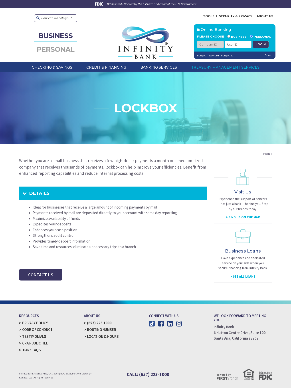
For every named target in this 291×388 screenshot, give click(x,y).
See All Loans (244, 276)
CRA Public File (35, 343)
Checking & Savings (52, 67)
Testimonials (34, 336)
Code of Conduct (37, 329)
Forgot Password (208, 55)
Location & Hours (103, 336)
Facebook (161, 323)
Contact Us (40, 274)
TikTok (152, 323)
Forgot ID (227, 55)
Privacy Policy (35, 322)
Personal (56, 49)
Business (56, 36)
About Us (265, 16)
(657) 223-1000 (99, 322)
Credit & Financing (106, 67)
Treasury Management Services (225, 67)
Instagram (179, 323)
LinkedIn (170, 323)
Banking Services (158, 67)
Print (267, 154)
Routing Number (101, 329)
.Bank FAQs (31, 350)
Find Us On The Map (244, 217)
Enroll (268, 55)
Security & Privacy (235, 16)
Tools (208, 16)
